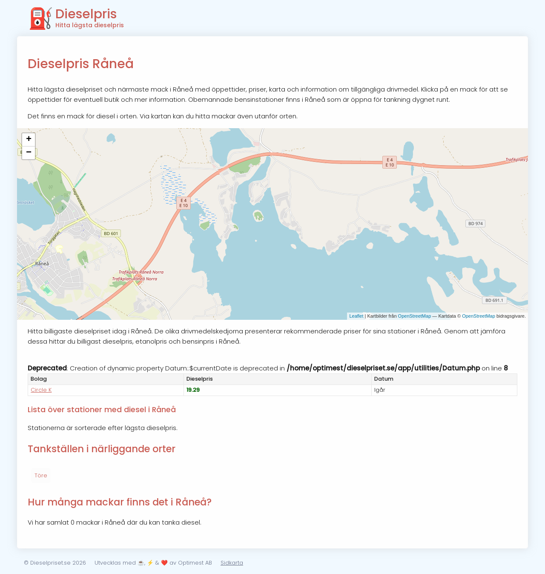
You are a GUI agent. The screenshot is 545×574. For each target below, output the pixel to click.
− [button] (29, 152)
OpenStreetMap (414, 316)
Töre (40, 475)
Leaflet (356, 316)
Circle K (41, 389)
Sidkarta (232, 562)
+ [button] (29, 139)
